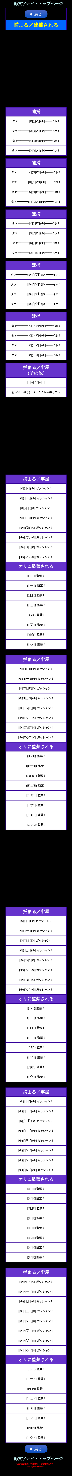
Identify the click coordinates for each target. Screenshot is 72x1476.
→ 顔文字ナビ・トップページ (36, 4)
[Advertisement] (36, 68)
